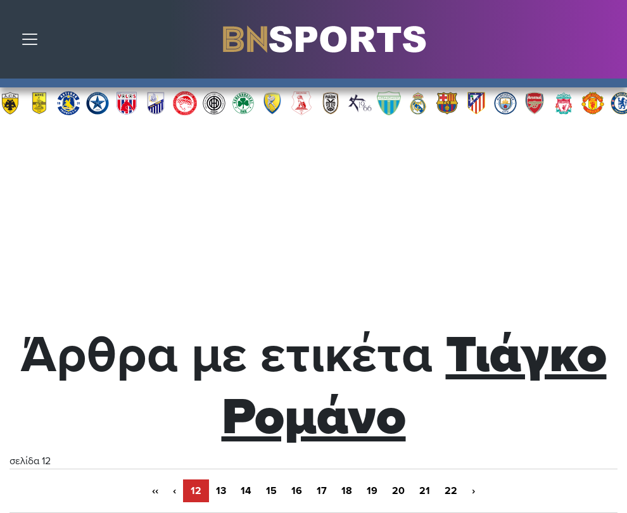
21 (424, 490)
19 (372, 490)
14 (246, 490)
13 (221, 490)
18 (346, 490)
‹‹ (155, 490)
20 (398, 490)
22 (451, 490)
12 (196, 490)
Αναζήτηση (608, 42)
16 (296, 490)
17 (322, 490)
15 (271, 490)
